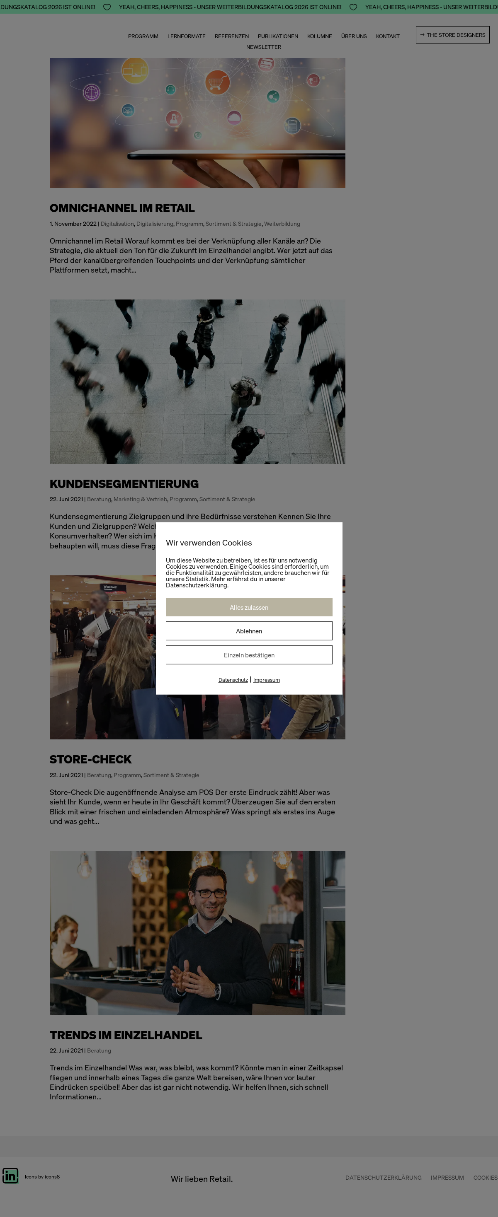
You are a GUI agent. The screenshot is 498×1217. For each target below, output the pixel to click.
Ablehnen (249, 631)
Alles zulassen (249, 607)
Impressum (266, 679)
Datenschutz (233, 679)
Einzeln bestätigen (249, 655)
